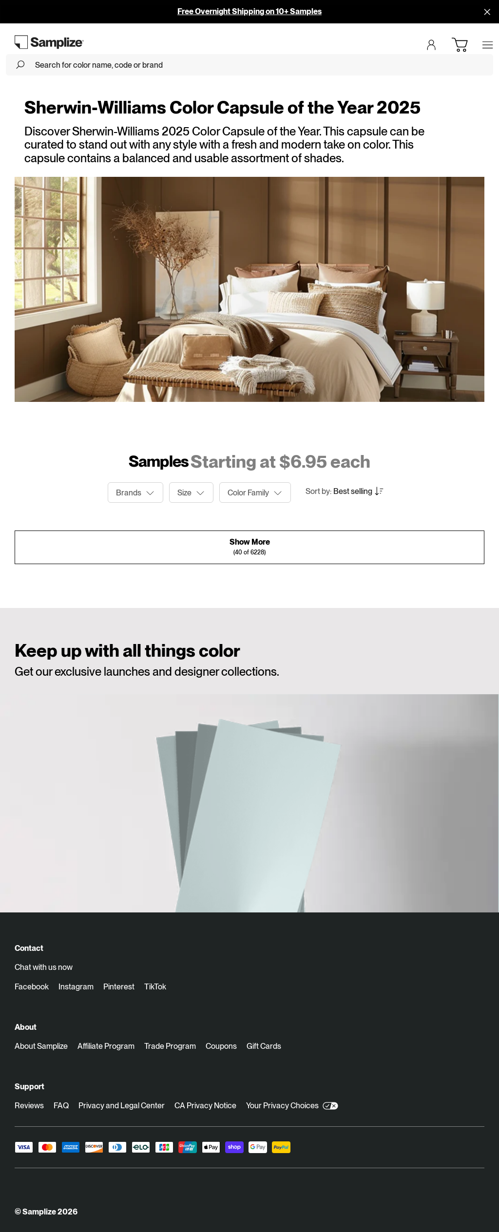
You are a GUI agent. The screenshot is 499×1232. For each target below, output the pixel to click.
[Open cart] (459, 45)
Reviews (29, 1105)
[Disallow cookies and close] (487, 12)
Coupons (221, 1046)
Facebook (32, 986)
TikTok (155, 986)
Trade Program (170, 1046)
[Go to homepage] (49, 42)
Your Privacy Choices (292, 1106)
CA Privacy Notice (205, 1105)
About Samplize (41, 1046)
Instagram (76, 986)
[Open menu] (487, 44)
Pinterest (118, 986)
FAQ (61, 1105)
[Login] (431, 44)
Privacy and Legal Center (121, 1105)
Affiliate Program (105, 1046)
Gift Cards (264, 1046)
